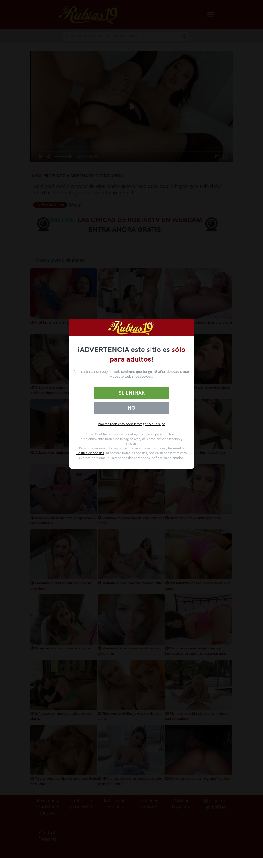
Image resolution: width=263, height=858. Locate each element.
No (131, 408)
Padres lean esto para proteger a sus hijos (131, 424)
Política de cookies (90, 453)
